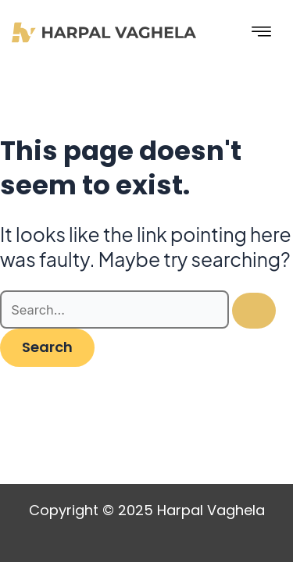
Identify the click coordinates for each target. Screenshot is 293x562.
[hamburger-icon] (261, 32)
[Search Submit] (254, 311)
